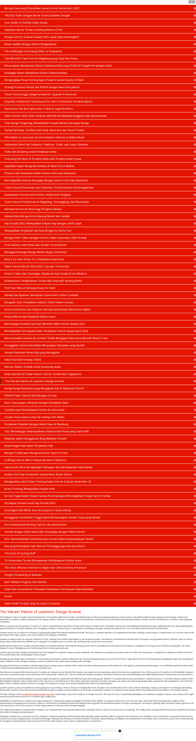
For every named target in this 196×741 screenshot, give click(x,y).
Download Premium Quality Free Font (38, 694)
